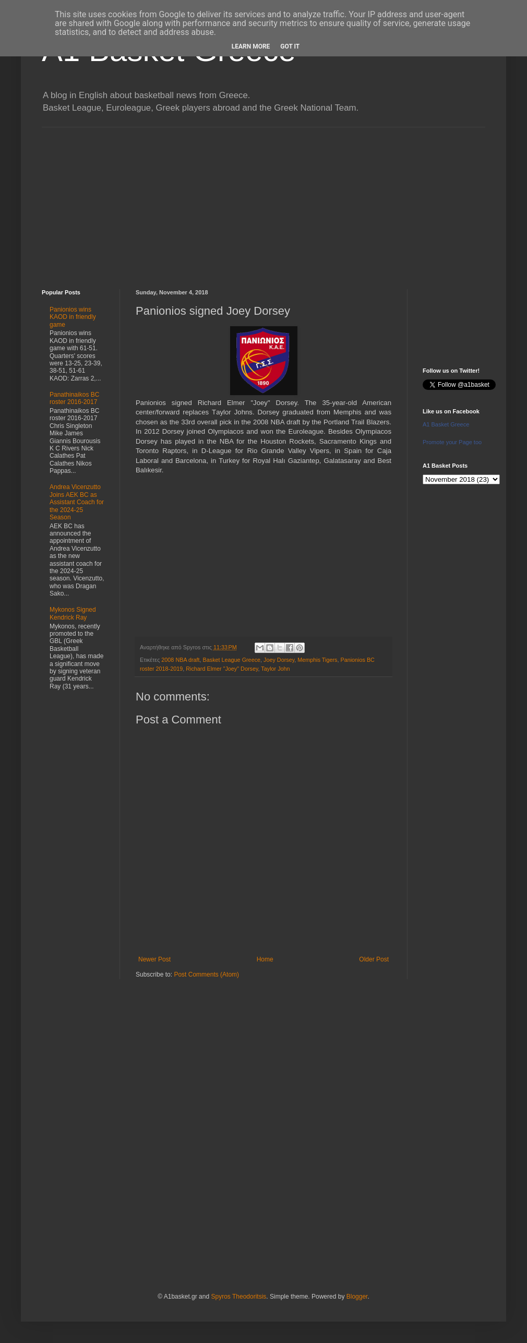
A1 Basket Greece (446, 424)
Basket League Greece (231, 660)
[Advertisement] (263, 200)
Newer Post (154, 959)
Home (265, 959)
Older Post (374, 959)
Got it (290, 46)
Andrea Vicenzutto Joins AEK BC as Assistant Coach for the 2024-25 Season (77, 502)
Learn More (251, 46)
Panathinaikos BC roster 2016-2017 (74, 398)
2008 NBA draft (180, 660)
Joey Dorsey (279, 660)
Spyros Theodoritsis (238, 1296)
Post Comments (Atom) (206, 974)
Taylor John (275, 668)
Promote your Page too (452, 442)
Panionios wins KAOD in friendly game (73, 317)
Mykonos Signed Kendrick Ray (73, 613)
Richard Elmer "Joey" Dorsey (222, 668)
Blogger (357, 1296)
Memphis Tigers (317, 660)
